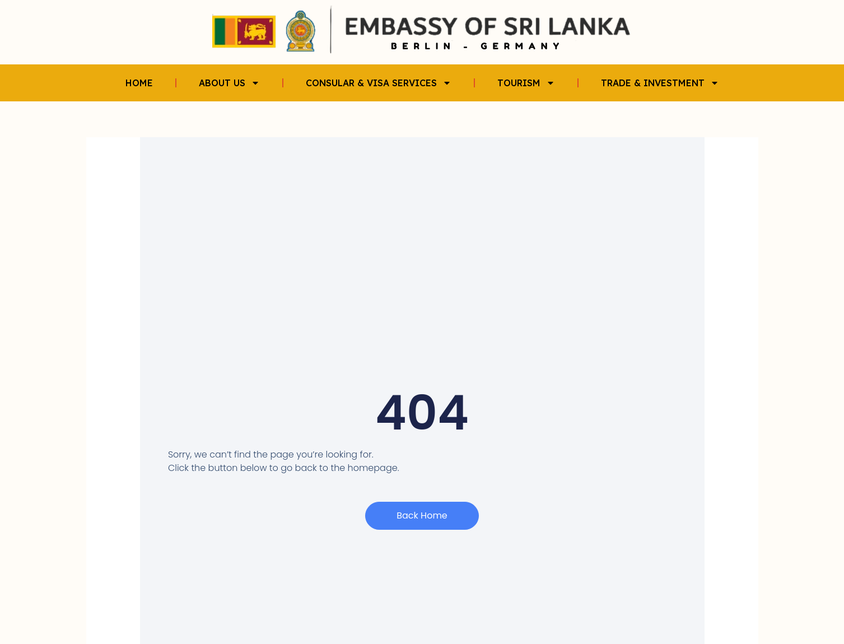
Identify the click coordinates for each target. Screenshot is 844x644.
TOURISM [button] (526, 83)
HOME (139, 82)
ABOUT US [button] (229, 83)
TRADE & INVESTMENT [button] (660, 83)
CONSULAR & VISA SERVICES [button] (378, 83)
